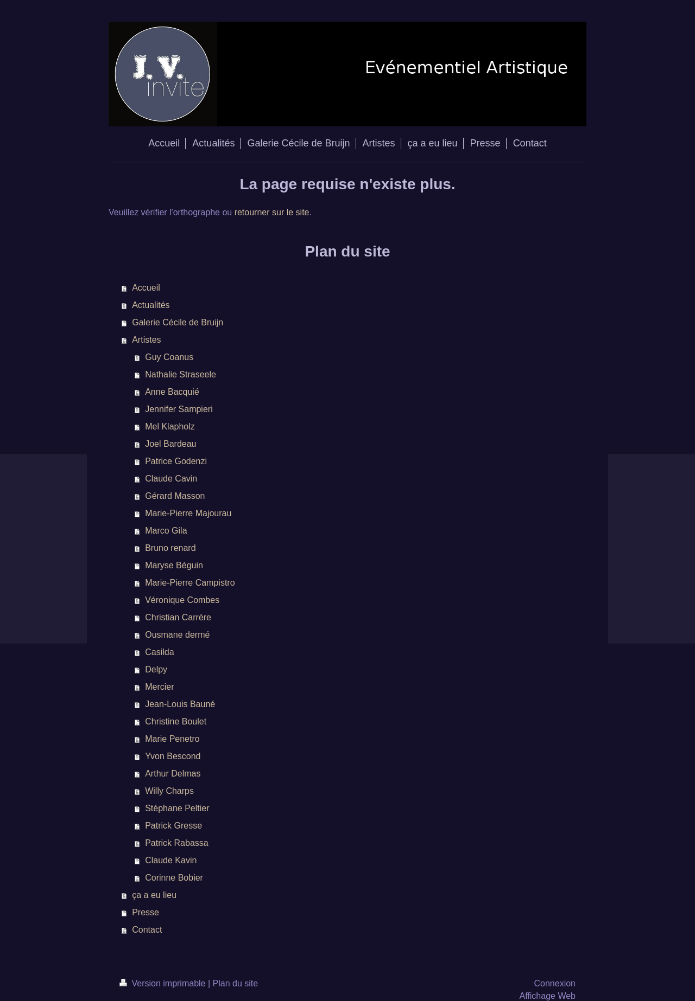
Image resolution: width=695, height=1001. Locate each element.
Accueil (146, 287)
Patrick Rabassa (176, 843)
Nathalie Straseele (180, 374)
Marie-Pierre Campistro (190, 582)
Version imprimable (163, 983)
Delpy (156, 669)
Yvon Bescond (172, 756)
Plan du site (235, 983)
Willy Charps (169, 790)
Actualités (150, 305)
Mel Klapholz (170, 426)
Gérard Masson (175, 496)
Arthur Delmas (172, 773)
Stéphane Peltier (177, 808)
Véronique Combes (182, 600)
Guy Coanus (169, 357)
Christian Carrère (178, 617)
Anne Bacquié (172, 391)
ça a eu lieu (154, 895)
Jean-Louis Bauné (180, 704)
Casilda (159, 652)
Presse (145, 912)
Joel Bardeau (170, 443)
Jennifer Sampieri (179, 409)
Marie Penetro (172, 738)
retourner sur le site (272, 212)
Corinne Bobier (174, 877)
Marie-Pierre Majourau (188, 513)
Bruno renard (170, 548)
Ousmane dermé (177, 634)
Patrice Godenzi (176, 461)
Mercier (159, 686)
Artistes (146, 339)
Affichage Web (548, 995)
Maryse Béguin (174, 565)
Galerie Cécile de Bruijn (177, 322)
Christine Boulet (175, 721)
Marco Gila (166, 530)
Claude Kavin (171, 860)
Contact (147, 929)
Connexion (555, 983)
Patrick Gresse (173, 825)
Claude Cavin (171, 478)
